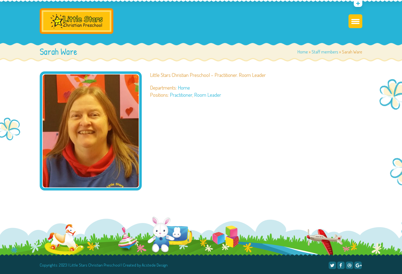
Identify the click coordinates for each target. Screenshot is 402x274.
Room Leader (207, 94)
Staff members (325, 52)
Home (303, 52)
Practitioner (181, 94)
